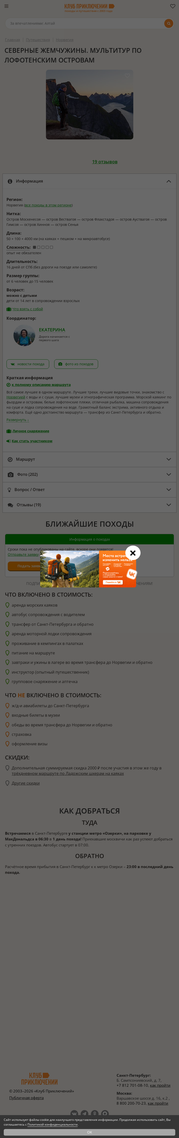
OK (89, 1132)
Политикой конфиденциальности (52, 1124)
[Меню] (6, 6)
